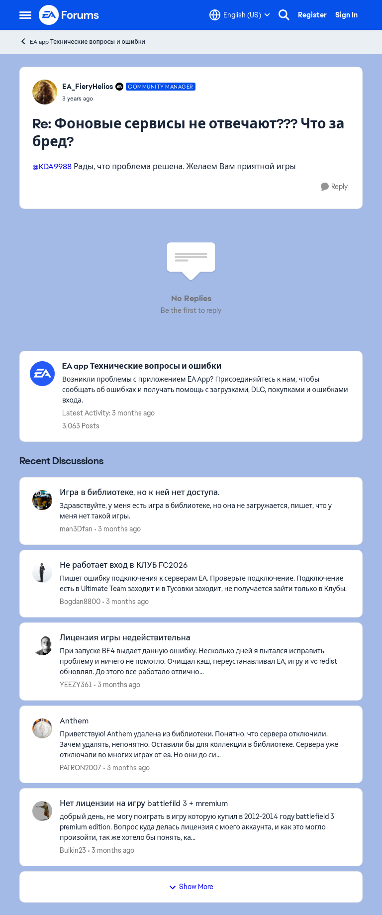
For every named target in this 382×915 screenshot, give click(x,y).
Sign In (346, 14)
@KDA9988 (52, 166)
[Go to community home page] (69, 15)
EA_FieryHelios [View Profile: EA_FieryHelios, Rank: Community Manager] (87, 86)
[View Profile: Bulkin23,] (42, 811)
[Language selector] (240, 15)
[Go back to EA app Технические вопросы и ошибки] (207, 366)
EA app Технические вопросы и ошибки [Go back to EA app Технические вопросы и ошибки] (82, 41)
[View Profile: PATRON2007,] (42, 728)
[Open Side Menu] (25, 14)
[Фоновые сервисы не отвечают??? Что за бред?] (128, 98)
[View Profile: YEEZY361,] (42, 645)
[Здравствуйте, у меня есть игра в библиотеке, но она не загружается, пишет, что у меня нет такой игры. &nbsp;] (205, 511)
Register (312, 14)
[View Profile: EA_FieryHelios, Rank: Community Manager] (44, 92)
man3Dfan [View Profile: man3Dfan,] (76, 528)
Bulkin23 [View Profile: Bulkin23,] (73, 850)
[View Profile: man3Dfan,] (42, 500)
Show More (191, 886)
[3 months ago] (118, 529)
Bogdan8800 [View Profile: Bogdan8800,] (80, 601)
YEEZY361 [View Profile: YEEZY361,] (76, 684)
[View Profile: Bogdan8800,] (42, 573)
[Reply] (334, 187)
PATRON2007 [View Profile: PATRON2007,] (80, 767)
